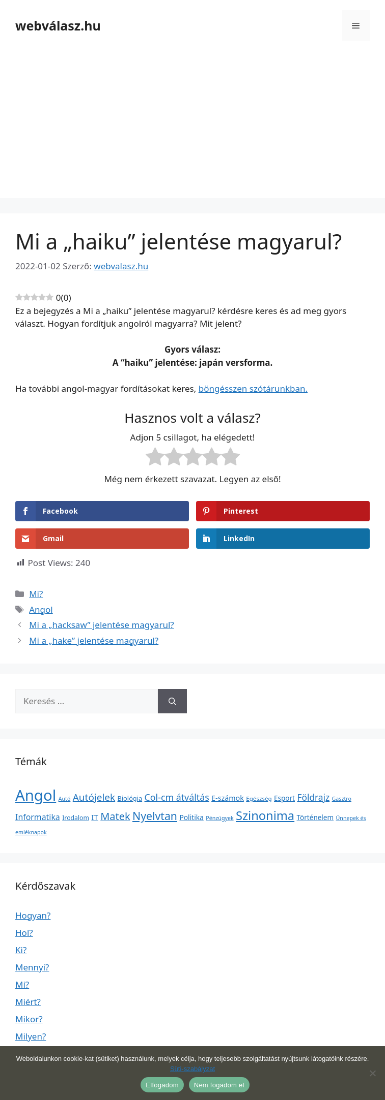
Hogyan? (32, 915)
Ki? (20, 950)
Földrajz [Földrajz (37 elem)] (313, 797)
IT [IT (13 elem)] (94, 817)
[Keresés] (172, 701)
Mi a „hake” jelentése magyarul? (93, 640)
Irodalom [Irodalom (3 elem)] (75, 817)
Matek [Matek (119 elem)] (115, 816)
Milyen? (30, 1036)
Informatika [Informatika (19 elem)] (37, 817)
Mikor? (29, 1019)
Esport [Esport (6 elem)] (284, 798)
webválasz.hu (58, 25)
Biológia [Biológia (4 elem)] (130, 798)
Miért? (28, 1002)
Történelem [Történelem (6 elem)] (315, 817)
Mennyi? (32, 967)
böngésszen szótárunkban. (253, 388)
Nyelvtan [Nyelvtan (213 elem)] (154, 815)
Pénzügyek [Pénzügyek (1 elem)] (219, 818)
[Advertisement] (192, 127)
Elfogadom (162, 1085)
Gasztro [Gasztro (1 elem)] (341, 798)
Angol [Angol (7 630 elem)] (35, 795)
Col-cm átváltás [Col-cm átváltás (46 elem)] (177, 797)
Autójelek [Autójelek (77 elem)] (94, 797)
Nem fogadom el (219, 1085)
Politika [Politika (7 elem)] (191, 817)
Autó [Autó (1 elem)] (65, 798)
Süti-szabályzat (192, 1069)
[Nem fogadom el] (372, 1073)
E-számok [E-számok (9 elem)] (227, 798)
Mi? (36, 594)
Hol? (24, 932)
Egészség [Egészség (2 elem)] (258, 798)
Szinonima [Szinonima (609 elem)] (265, 815)
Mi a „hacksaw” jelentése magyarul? (101, 625)
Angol (41, 609)
